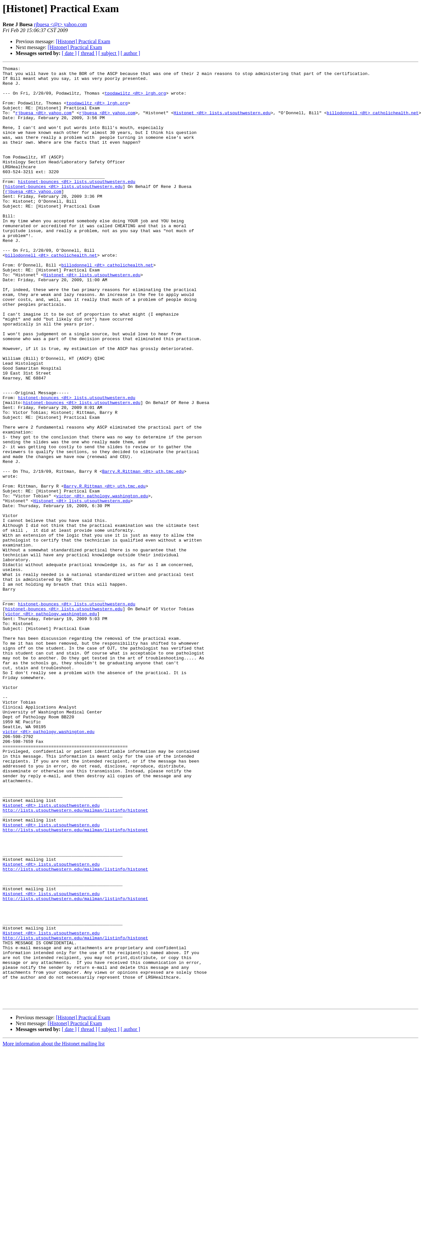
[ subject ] (108, 53)
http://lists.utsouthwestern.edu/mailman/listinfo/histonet (75, 959)
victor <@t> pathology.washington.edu (102, 582)
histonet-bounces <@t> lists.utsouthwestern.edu (76, 205)
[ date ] (69, 53)
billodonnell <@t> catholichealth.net (373, 122)
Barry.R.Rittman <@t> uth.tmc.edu (143, 553)
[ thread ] (87, 53)
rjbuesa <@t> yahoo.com (60, 24)
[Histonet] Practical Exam (83, 41)
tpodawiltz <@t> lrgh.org (135, 99)
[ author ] (130, 53)
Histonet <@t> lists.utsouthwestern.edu (222, 122)
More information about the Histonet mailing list (54, 1231)
